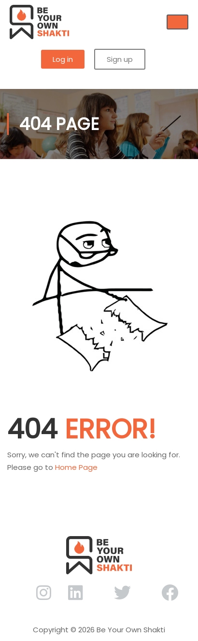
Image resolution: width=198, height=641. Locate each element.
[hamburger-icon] (177, 22)
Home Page (76, 467)
